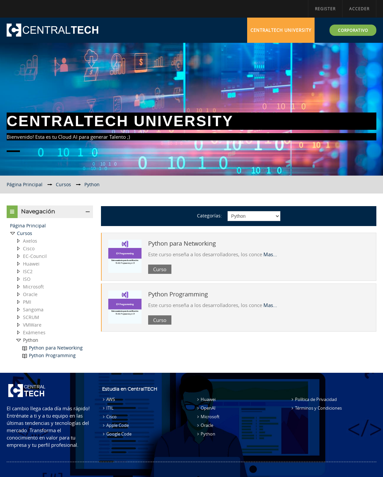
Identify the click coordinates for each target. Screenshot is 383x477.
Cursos (24, 233)
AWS (110, 399)
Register (325, 8)
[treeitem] (50, 225)
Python (208, 434)
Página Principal (28, 225)
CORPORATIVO (353, 30)
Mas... (270, 254)
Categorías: (209, 215)
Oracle (207, 425)
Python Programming (178, 294)
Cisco (111, 417)
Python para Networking (182, 243)
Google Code (119, 434)
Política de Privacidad (316, 399)
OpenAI (208, 408)
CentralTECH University (280, 30)
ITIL (110, 408)
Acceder (359, 8)
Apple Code (117, 425)
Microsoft (210, 417)
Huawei (208, 399)
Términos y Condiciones (318, 408)
